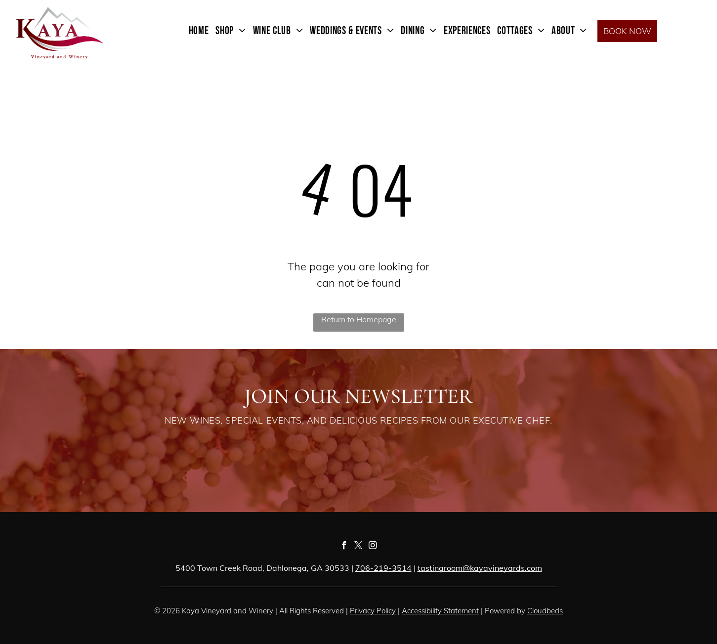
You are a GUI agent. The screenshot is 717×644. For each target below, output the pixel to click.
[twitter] (358, 546)
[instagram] (373, 546)
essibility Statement (446, 610)
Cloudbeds (545, 610)
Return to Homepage (358, 319)
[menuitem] (198, 31)
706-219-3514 (383, 568)
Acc (408, 610)
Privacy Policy (373, 610)
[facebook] (344, 546)
